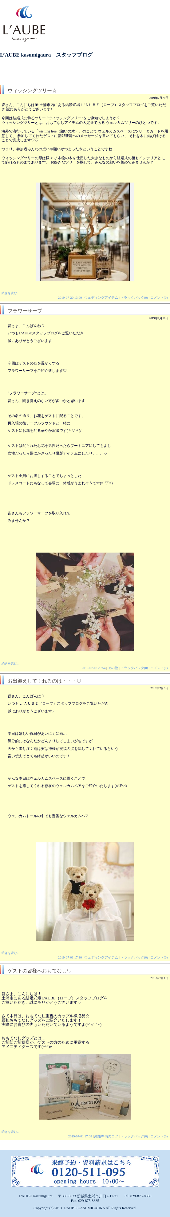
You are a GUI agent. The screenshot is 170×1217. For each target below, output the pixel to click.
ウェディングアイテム (101, 297)
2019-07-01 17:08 (80, 1136)
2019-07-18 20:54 (94, 668)
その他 (113, 668)
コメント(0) (159, 297)
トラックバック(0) (134, 297)
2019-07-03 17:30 (70, 957)
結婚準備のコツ (106, 1136)
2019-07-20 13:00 (70, 297)
